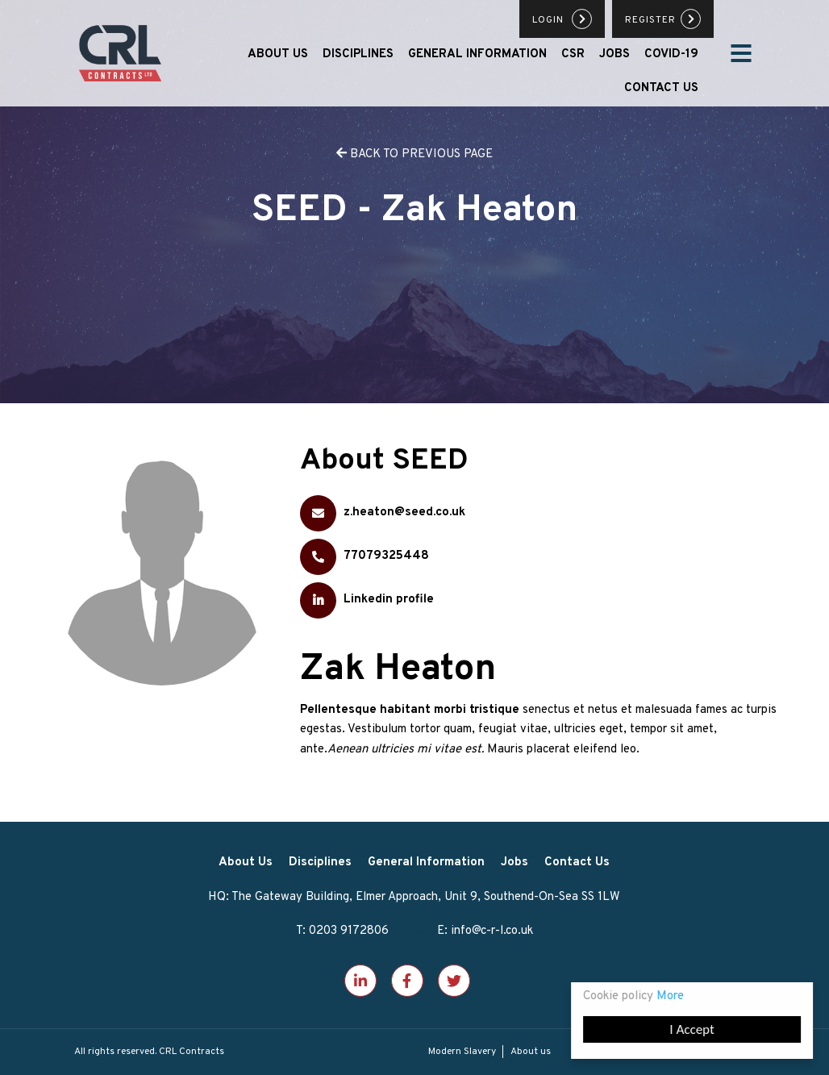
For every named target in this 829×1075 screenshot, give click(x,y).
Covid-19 (671, 54)
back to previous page (414, 154)
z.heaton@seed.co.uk (382, 513)
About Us (278, 54)
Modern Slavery (462, 1051)
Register (650, 20)
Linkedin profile (367, 600)
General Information (477, 54)
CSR (573, 54)
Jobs (614, 54)
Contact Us (661, 88)
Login (549, 20)
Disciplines (358, 54)
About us (530, 1051)
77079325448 (364, 557)
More (671, 996)
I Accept (692, 1029)
